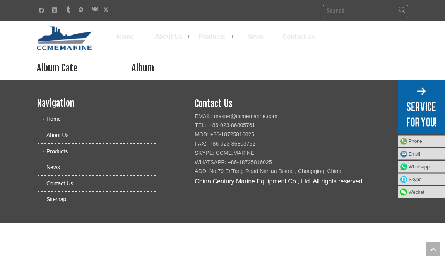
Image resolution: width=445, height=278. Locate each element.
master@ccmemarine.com (245, 116)
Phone (415, 141)
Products (57, 151)
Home (53, 119)
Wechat (416, 192)
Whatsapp (419, 167)
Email (414, 154)
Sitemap (56, 199)
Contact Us (59, 183)
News (53, 167)
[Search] (359, 11)
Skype (415, 179)
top (433, 249)
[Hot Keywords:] (402, 11)
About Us (57, 135)
